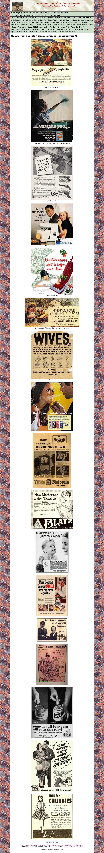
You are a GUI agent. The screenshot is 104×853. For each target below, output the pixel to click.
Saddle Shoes (25, 29)
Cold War (43, 20)
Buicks (36, 20)
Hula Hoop (73, 22)
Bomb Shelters (28, 20)
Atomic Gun (87, 18)
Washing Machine (57, 32)
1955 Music (20, 18)
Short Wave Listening (46, 29)
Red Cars (53, 27)
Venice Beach (32, 32)
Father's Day (55, 15)
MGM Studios (65, 25)
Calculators (82, 20)
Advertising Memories (46, 18)
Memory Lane (76, 25)
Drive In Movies (21, 22)
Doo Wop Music (25, 15)
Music (66, 13)
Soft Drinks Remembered (63, 29)
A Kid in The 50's (31, 18)
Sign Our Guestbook (65, 845)
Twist (25, 32)
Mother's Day (41, 15)
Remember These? (77, 27)
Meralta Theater (87, 25)
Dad (48, 15)
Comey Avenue (53, 20)
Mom (33, 15)
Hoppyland (65, 22)
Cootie (13, 22)
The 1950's (14, 15)
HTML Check (79, 846)
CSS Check (70, 846)
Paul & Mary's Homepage (19, 13)
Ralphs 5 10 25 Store (35, 27)
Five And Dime (33, 22)
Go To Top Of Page (52, 842)
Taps (12, 32)
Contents (55, 845)
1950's (13, 18)
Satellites (34, 29)
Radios (46, 27)
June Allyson (15, 25)
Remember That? (64, 27)
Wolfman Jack (70, 32)
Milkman (13, 27)
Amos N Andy (77, 18)
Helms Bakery (45, 22)
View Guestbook (77, 845)
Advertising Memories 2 (63, 18)
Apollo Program (16, 20)
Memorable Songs (27, 25)
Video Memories (44, 32)
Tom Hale (18, 32)
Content (53, 13)
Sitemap (60, 13)
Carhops (90, 20)
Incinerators (83, 22)
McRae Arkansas (53, 25)
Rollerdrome (15, 29)
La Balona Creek (40, 25)
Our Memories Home (37, 13)
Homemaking (55, 22)
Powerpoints (22, 27)
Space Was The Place (81, 29)
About (47, 13)
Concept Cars (64, 20)
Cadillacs (73, 20)
